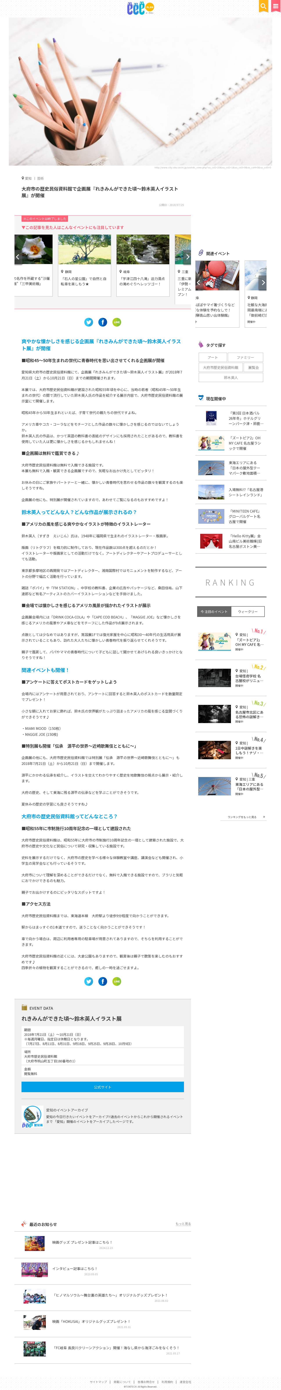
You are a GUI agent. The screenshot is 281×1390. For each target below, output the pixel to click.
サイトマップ (98, 1382)
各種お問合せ (146, 1382)
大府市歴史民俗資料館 (220, 367)
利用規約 (167, 1382)
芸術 (40, 178)
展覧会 (253, 367)
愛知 (28, 178)
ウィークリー (248, 611)
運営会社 (185, 1382)
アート (213, 357)
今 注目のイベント (214, 611)
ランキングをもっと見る (242, 817)
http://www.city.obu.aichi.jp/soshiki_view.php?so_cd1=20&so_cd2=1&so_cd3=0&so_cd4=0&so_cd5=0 (213, 167)
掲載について (122, 1382)
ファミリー (245, 357)
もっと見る (183, 1223)
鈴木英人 (231, 377)
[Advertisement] (102, 1177)
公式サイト (103, 1087)
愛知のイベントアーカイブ (67, 1110)
